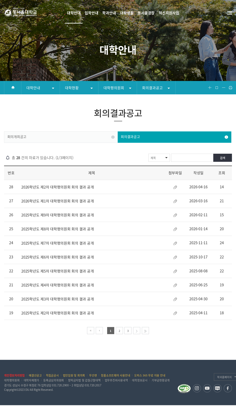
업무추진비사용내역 (116, 381)
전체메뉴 (229, 13)
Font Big (209, 87)
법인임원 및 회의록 (74, 376)
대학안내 (33, 88)
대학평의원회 (113, 88)
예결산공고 (35, 376)
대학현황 (72, 88)
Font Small (223, 87)
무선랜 (93, 376)
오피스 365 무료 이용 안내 (149, 376)
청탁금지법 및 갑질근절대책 (84, 381)
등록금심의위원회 (53, 381)
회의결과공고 (152, 88)
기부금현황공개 (161, 381)
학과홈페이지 (216, 377)
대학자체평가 (31, 381)
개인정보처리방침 (14, 376)
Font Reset (216, 87)
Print (230, 87)
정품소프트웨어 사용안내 (115, 376)
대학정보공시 (140, 381)
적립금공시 (52, 376)
